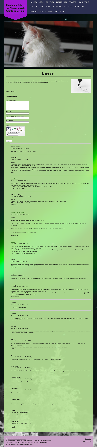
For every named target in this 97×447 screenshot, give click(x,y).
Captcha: (12, 125)
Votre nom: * (9, 111)
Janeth (13, 242)
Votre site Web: (10, 120)
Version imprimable (12, 439)
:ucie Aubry (14, 179)
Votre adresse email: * (16, 116)
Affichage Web (87, 442)
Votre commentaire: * (11, 100)
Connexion (88, 439)
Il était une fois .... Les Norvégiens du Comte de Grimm (15, 8)
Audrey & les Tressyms (17, 212)
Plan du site (22, 439)
